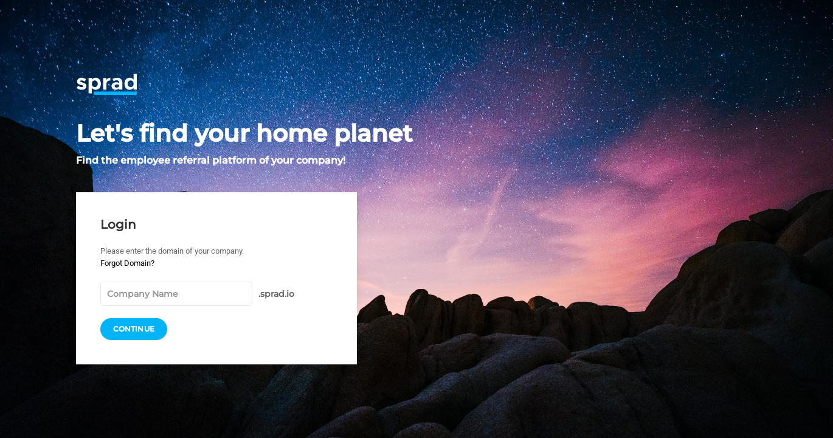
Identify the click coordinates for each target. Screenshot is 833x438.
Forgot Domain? (127, 263)
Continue (133, 329)
